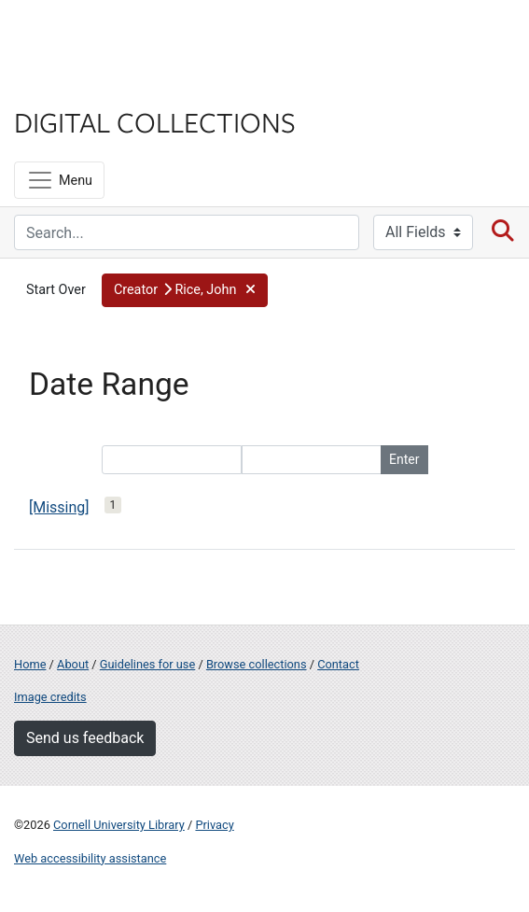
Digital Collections (155, 121)
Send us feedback (85, 738)
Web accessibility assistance (90, 858)
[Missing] (59, 507)
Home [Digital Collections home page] (30, 664)
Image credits (50, 697)
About (73, 664)
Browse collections (256, 664)
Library (70, 85)
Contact (338, 664)
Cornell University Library (119, 825)
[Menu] (59, 180)
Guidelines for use (147, 664)
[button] (185, 290)
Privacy (214, 825)
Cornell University (107, 36)
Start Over (56, 290)
